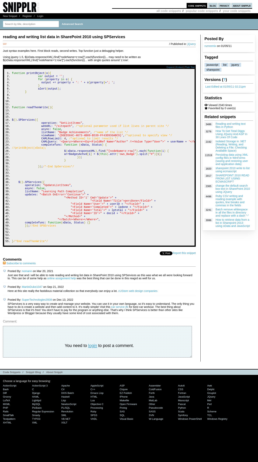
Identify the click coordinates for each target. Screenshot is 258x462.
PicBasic (37, 439)
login (92, 377)
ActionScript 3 (40, 417)
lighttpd (36, 432)
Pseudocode (156, 439)
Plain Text (190, 67)
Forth (152, 425)
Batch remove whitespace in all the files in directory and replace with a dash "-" (232, 212)
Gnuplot (211, 425)
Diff (5, 425)
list (225, 64)
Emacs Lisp (97, 425)
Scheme (212, 443)
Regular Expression (43, 443)
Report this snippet (184, 285)
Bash (6, 421)
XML (34, 454)
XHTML (7, 454)
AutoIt (181, 417)
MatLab (153, 432)
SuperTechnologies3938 (37, 331)
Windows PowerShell (190, 451)
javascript (212, 64)
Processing (96, 439)
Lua (92, 432)
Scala (181, 443)
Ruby (93, 443)
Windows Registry (217, 451)
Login (40, 16)
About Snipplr (54, 404)
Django (36, 425)
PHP (5, 439)
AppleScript (96, 417)
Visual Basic (126, 451)
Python (182, 439)
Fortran (182, 425)
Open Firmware (128, 436)
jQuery (192, 44)
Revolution (67, 443)
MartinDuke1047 (32, 319)
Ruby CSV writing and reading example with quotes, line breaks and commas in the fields (230, 200)
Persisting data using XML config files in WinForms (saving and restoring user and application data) (232, 159)
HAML (35, 428)
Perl (209, 436)
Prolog (123, 439)
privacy (224, 5)
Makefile (124, 432)
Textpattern (9, 451)
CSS (180, 421)
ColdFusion (155, 421)
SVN (151, 447)
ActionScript (9, 417)
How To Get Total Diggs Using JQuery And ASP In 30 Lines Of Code (231, 134)
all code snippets (168, 10)
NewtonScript (68, 436)
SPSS (93, 447)
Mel (209, 432)
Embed (179, 67)
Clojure (124, 421)
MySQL (36, 436)
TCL (209, 447)
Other (152, 436)
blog (213, 5)
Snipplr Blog (33, 404)
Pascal (182, 436)
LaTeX (6, 432)
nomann (27, 303)
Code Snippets (12, 404)
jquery (235, 64)
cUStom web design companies (138, 323)
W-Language (156, 451)
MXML (6, 436)
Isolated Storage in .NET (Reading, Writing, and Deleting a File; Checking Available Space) (231, 146)
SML (64, 447)
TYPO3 (36, 451)
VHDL (93, 451)
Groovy (7, 428)
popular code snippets (202, 10)
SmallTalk (8, 447)
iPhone (124, 428)
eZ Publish (126, 425)
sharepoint (212, 69)
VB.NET (65, 451)
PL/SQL (65, 439)
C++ (92, 421)
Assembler (155, 417)
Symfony (183, 447)
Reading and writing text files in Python (231, 125)
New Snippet (10, 16)
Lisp (63, 432)
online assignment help (61, 310)
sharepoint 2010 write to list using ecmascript (233, 170)
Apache (65, 417)
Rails (6, 443)
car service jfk (119, 339)
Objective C (97, 436)
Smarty (36, 447)
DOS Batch (67, 425)
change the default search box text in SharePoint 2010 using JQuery (233, 188)
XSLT (64, 454)
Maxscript (183, 432)
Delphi (210, 421)
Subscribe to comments (19, 295)
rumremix (210, 45)
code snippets (197, 5)
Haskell (65, 428)
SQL (122, 447)
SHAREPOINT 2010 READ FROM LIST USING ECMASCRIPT (232, 178)
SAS (122, 443)
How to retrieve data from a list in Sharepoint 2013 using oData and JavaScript (233, 222)
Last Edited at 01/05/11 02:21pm (225, 86)
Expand (170, 67)
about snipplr (242, 5)
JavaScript (184, 428)
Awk (209, 417)
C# (63, 421)
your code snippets (237, 10)
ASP (122, 417)
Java (151, 428)
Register (27, 16)
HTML (93, 428)
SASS (152, 443)
